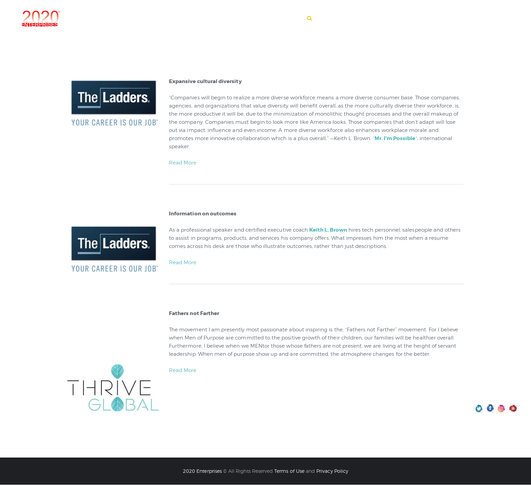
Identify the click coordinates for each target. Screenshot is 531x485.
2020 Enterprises (203, 471)
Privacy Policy (332, 471)
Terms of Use (289, 471)
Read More (183, 163)
